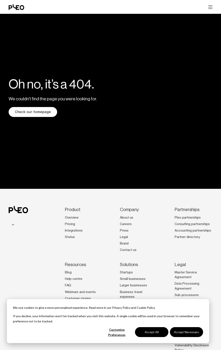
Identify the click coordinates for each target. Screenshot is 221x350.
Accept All (152, 332)
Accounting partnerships (193, 230)
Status (70, 237)
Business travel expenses (131, 294)
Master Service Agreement (186, 274)
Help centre (73, 279)
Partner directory (187, 237)
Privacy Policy (121, 307)
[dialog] (108, 321)
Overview (72, 217)
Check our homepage (33, 112)
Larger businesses (133, 285)
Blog (68, 272)
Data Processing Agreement (187, 286)
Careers (126, 224)
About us (126, 217)
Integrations (74, 230)
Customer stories (78, 298)
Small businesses (133, 279)
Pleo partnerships (188, 217)
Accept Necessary (186, 332)
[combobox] (12, 224)
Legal (124, 237)
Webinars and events (80, 292)
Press (124, 230)
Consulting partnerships (192, 224)
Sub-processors (187, 295)
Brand (124, 243)
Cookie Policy (146, 307)
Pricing (70, 224)
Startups (126, 272)
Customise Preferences (116, 332)
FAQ (68, 285)
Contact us (128, 250)
